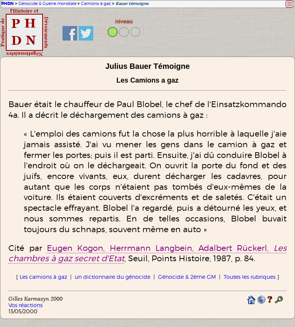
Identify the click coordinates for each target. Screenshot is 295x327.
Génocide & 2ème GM (187, 277)
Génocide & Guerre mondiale (47, 3)
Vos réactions (25, 305)
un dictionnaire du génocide (112, 277)
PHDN (7, 3)
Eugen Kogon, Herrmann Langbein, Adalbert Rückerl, (147, 253)
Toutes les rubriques (249, 277)
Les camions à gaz (43, 277)
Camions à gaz (96, 3)
